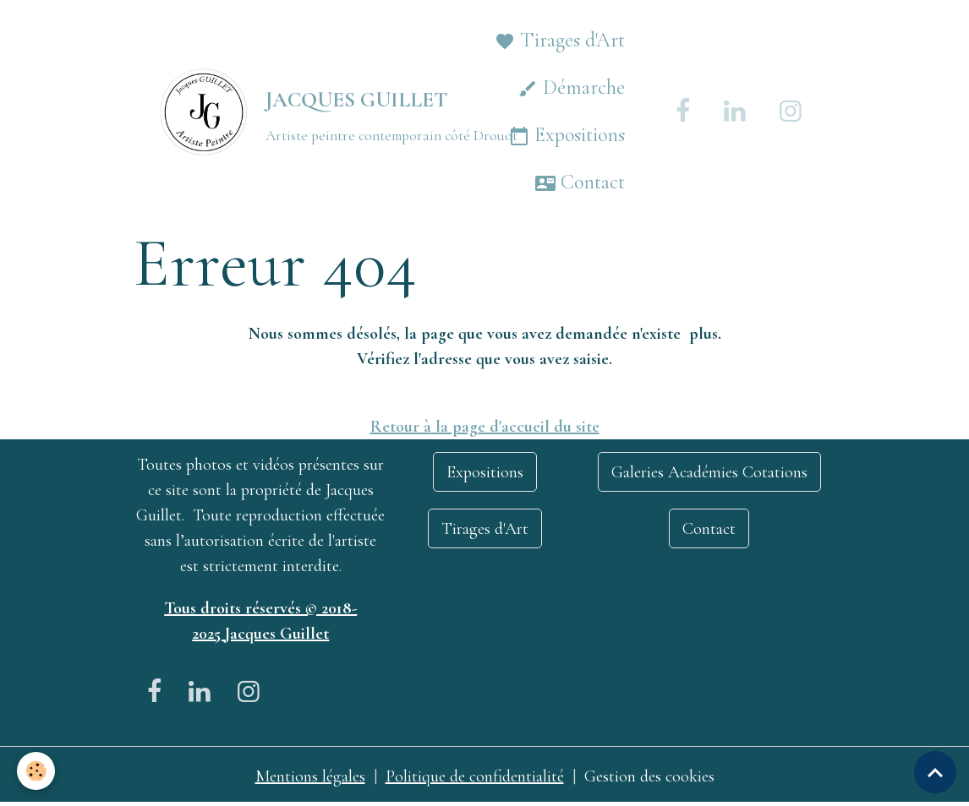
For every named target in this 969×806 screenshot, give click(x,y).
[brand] (281, 111)
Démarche (571, 88)
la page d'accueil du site (515, 427)
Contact (580, 183)
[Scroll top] (935, 772)
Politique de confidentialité (475, 776)
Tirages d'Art (560, 41)
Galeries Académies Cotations (709, 472)
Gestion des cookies (649, 776)
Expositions (567, 136)
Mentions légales (310, 776)
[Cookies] (36, 771)
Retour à (400, 427)
